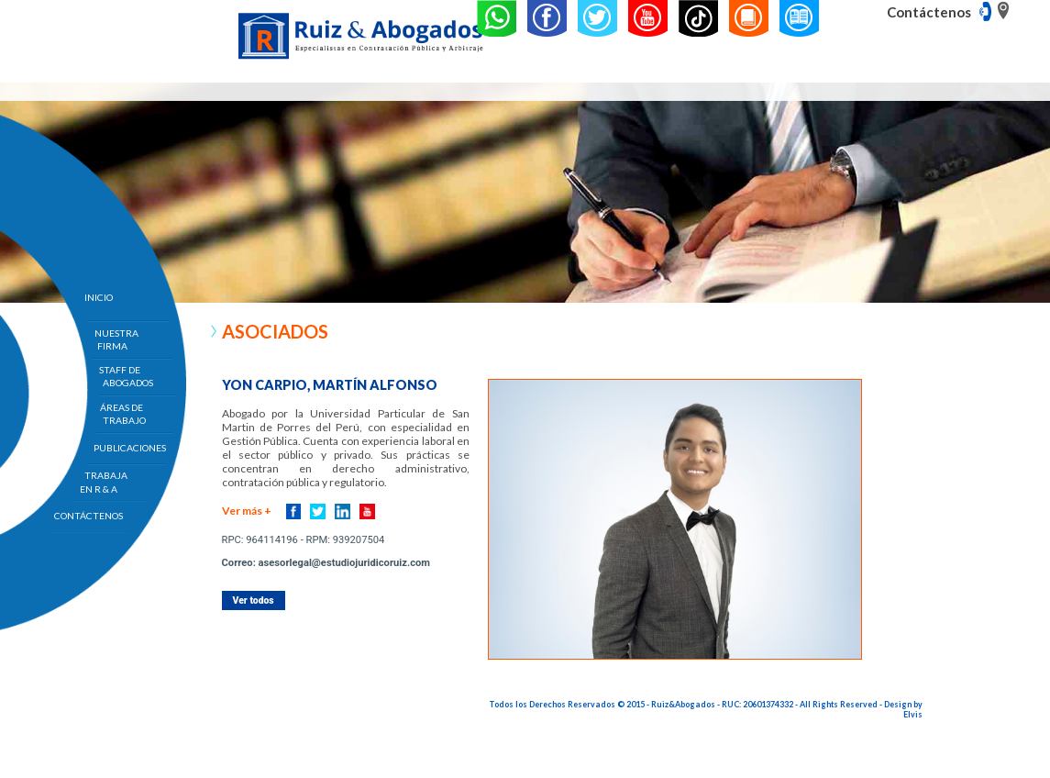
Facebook (294, 511)
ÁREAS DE (123, 414)
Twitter (318, 511)
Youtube (367, 511)
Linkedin (342, 511)
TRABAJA (105, 482)
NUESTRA (116, 339)
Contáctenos (929, 12)
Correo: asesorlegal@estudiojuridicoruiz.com (326, 563)
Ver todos (253, 600)
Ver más (246, 510)
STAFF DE (126, 376)
